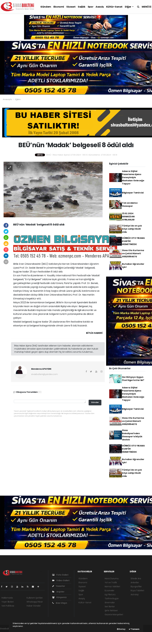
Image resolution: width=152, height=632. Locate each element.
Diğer (128, 6)
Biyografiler (136, 586)
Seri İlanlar (110, 606)
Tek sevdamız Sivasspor (130, 204)
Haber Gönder (34, 605)
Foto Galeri (60, 574)
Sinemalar (110, 602)
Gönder (95, 402)
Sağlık (81, 6)
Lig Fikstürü (110, 594)
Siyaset (70, 6)
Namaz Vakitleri (112, 586)
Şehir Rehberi (111, 610)
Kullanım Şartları (35, 597)
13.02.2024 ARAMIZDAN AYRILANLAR (128, 216)
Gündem (45, 6)
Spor (90, 6)
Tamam (134, 629)
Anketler (135, 582)
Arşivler (58, 591)
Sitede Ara (136, 578)
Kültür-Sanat (114, 6)
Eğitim (18, 99)
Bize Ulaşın (59, 602)
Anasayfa (7, 99)
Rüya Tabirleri (137, 590)
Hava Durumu (112, 578)
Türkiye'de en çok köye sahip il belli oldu (132, 228)
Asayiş (100, 6)
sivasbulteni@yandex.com (44, 374)
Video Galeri (60, 580)
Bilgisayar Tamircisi (133, 192)
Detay (121, 629)
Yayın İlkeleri (7, 601)
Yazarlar (58, 586)
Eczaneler (109, 590)
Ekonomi (58, 6)
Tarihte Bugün (112, 598)
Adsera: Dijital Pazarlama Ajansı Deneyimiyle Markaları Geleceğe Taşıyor (133, 177)
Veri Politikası (7, 605)
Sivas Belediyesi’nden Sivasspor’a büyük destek (132, 435)
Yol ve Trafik (111, 582)
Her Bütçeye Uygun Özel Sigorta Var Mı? (133, 379)
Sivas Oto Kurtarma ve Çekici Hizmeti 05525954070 (133, 253)
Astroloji (134, 594)
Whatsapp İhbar (35, 601)
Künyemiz (59, 597)
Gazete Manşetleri (114, 614)
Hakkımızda (7, 597)
